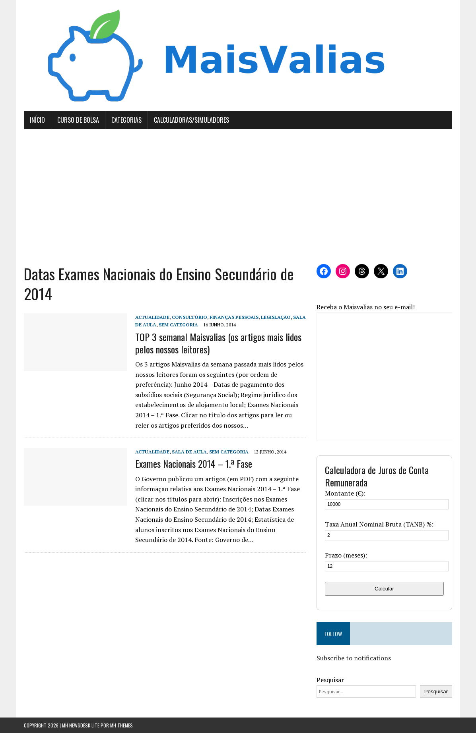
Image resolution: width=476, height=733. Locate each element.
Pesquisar (330, 679)
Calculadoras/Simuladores (191, 120)
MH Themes (121, 725)
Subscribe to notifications (354, 658)
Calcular (384, 589)
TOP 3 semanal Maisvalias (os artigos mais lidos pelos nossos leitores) (218, 343)
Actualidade (152, 317)
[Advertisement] (238, 196)
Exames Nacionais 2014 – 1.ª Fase (193, 463)
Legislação (276, 317)
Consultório (189, 317)
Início (37, 120)
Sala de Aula (189, 452)
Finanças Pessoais (234, 317)
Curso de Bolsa (78, 120)
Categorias (126, 120)
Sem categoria (178, 325)
